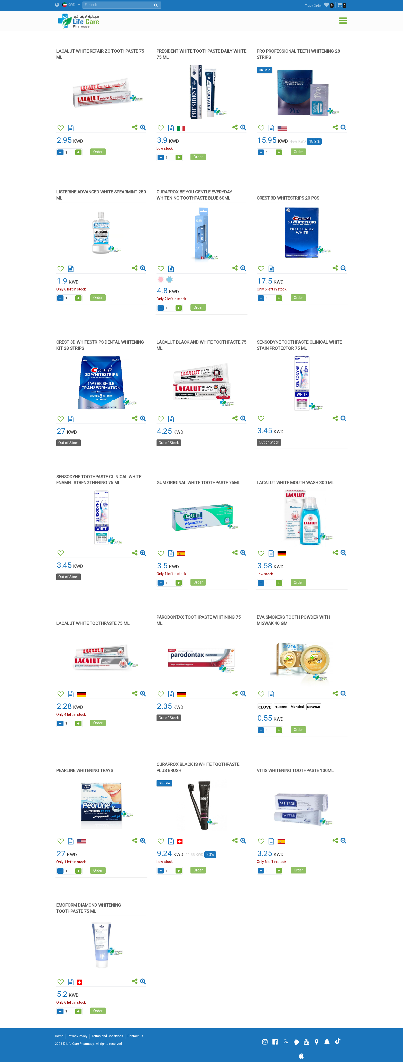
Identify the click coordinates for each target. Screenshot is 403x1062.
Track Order (313, 5)
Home (59, 1036)
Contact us (135, 1036)
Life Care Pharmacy (80, 1044)
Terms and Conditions (107, 1036)
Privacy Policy (77, 1036)
